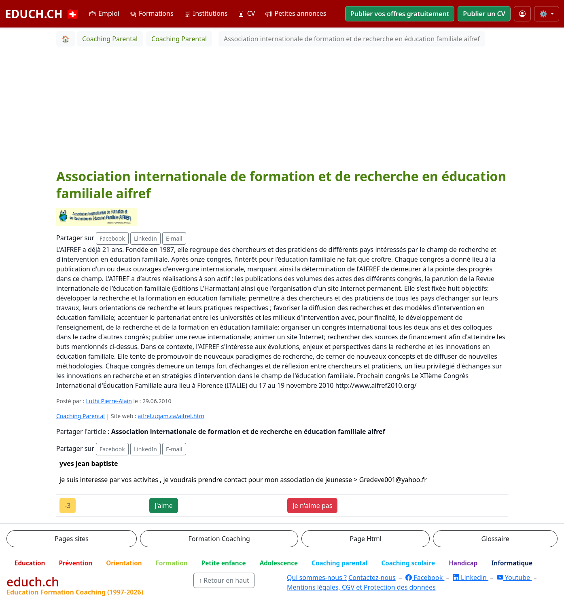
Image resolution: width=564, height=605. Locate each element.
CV (246, 13)
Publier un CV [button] (484, 13)
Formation (172, 563)
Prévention (75, 563)
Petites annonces (295, 13)
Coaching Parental (80, 416)
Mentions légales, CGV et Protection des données (361, 587)
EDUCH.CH (42, 13)
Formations (152, 13)
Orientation (124, 563)
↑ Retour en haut (224, 580)
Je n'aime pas (312, 505)
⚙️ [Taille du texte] (544, 13)
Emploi (104, 13)
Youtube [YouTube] (514, 577)
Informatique (511, 563)
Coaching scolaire (408, 563)
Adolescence (279, 563)
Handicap (463, 563)
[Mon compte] (522, 13)
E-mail (174, 238)
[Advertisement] (282, 107)
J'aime (163, 505)
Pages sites (72, 538)
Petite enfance (223, 563)
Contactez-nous (372, 577)
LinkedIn (145, 238)
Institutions (206, 13)
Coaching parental (339, 563)
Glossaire (495, 538)
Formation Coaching (219, 538)
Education (30, 563)
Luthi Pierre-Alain (109, 401)
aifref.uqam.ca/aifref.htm (171, 416)
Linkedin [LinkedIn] (470, 577)
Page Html (365, 538)
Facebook (112, 238)
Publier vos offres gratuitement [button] (400, 13)
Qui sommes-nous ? (317, 577)
